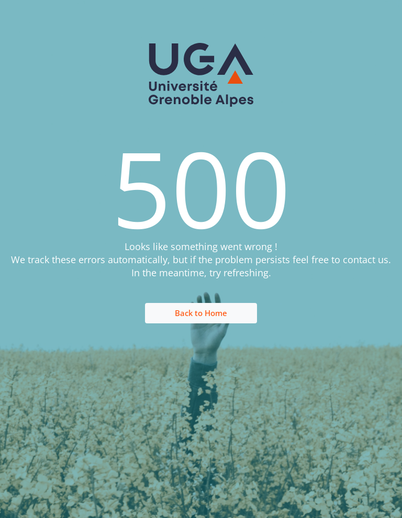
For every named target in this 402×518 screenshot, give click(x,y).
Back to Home (201, 313)
